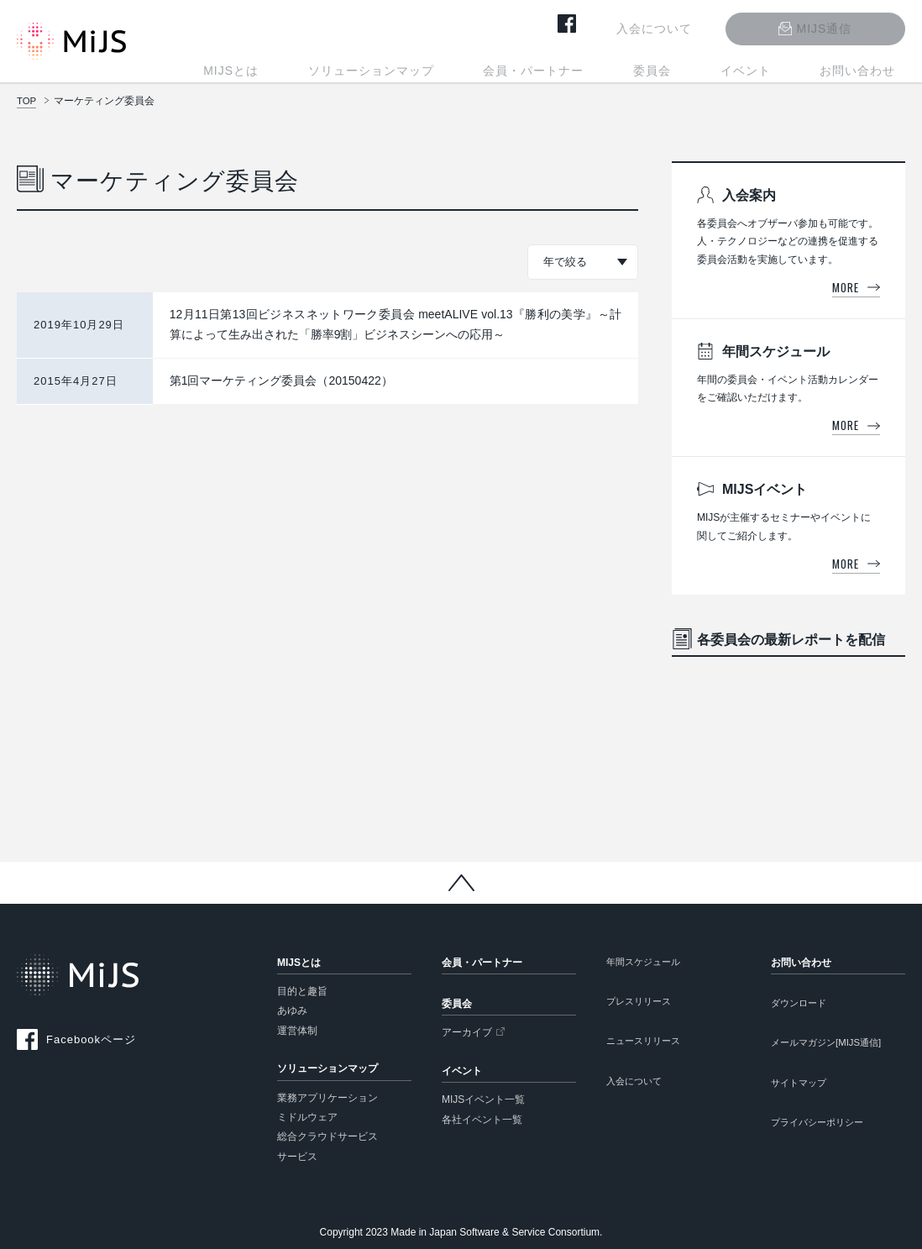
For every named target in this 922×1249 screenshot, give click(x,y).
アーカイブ (467, 1032)
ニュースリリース (646, 1045)
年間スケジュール (646, 962)
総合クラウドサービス (327, 1136)
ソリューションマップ (460, 65)
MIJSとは (340, 65)
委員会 (701, 65)
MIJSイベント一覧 (483, 1099)
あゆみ (292, 1010)
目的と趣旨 (302, 991)
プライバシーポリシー (821, 1128)
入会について (693, 25)
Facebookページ (91, 1039)
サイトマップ (801, 1087)
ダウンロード (801, 1004)
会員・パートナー (603, 65)
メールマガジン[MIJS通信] (831, 1045)
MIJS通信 (844, 25)
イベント (775, 65)
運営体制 (297, 1030)
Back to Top (461, 883)
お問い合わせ (867, 65)
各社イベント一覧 (482, 1120)
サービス (297, 1156)
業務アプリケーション (327, 1098)
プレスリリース (641, 1004)
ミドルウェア (307, 1117)
